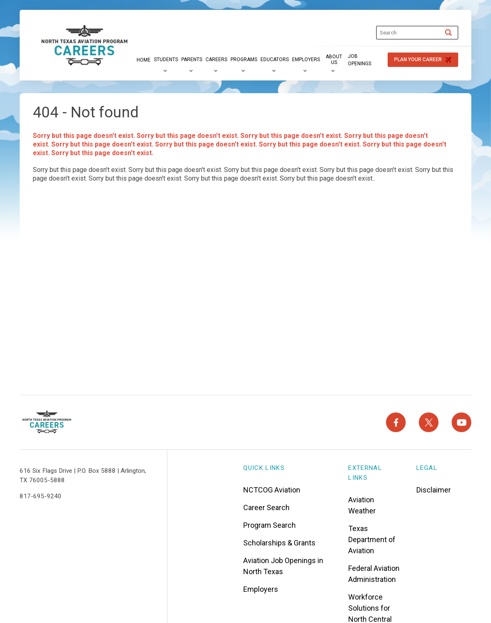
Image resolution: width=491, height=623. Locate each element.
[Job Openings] (363, 60)
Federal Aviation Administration (374, 574)
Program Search (269, 525)
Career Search (266, 507)
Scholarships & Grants (279, 542)
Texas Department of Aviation (371, 539)
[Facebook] (396, 422)
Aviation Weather (362, 505)
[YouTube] (461, 422)
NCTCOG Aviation (271, 490)
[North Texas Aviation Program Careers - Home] (47, 422)
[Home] (143, 60)
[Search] (448, 32)
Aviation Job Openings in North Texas (283, 566)
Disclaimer (433, 490)
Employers (260, 589)
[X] (428, 422)
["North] (84, 46)
